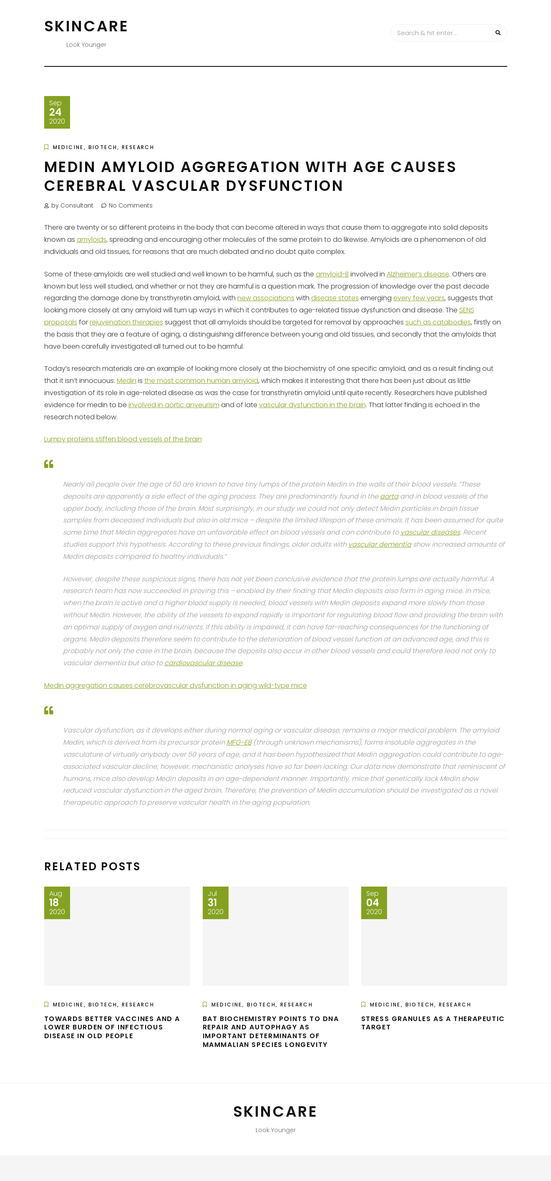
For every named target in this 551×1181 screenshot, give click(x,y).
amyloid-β (332, 274)
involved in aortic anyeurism (173, 405)
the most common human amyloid (201, 380)
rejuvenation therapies (126, 322)
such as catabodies (438, 322)
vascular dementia (379, 544)
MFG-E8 (239, 742)
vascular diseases (430, 532)
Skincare (86, 26)
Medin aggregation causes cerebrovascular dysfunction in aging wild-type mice (175, 685)
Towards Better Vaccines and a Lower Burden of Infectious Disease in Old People (112, 1027)
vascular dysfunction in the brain (312, 405)
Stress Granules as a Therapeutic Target (433, 1023)
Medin (126, 380)
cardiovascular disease (203, 663)
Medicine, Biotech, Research (104, 147)
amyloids (91, 239)
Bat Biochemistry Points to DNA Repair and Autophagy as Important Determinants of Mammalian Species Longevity (271, 1031)
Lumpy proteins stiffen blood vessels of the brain (123, 439)
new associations (265, 298)
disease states (335, 298)
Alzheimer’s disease (418, 274)
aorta (389, 496)
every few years (419, 298)
